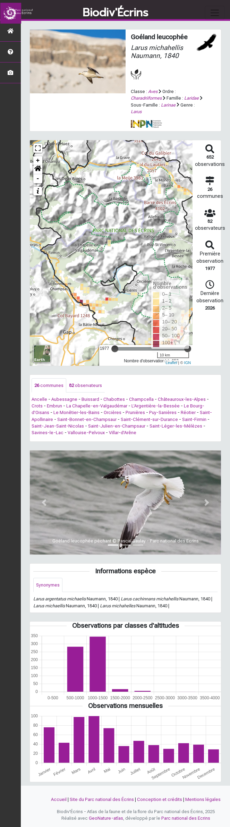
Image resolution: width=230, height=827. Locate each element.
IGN (187, 363)
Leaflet (171, 363)
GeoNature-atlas (106, 818)
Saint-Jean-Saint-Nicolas (58, 426)
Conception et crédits (159, 799)
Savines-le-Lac (47, 432)
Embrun (54, 405)
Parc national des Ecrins (185, 818)
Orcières (112, 412)
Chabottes (114, 399)
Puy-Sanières (163, 412)
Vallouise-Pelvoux (86, 432)
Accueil (59, 799)
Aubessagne (64, 399)
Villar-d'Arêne (122, 432)
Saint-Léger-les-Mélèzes (176, 426)
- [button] (38, 179)
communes (48, 385)
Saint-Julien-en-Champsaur (116, 426)
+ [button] (38, 161)
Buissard (90, 399)
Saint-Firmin (194, 419)
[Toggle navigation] (214, 13)
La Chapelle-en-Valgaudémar (96, 405)
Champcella (141, 399)
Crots (37, 405)
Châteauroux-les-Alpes (182, 399)
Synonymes (48, 585)
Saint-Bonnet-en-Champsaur (87, 419)
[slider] (114, 348)
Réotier (188, 412)
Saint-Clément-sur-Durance (149, 419)
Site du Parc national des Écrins (102, 799)
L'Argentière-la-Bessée (155, 405)
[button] (37, 169)
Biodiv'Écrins (115, 13)
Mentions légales (203, 799)
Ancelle (39, 399)
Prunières (135, 412)
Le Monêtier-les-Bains (76, 412)
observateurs (85, 385)
